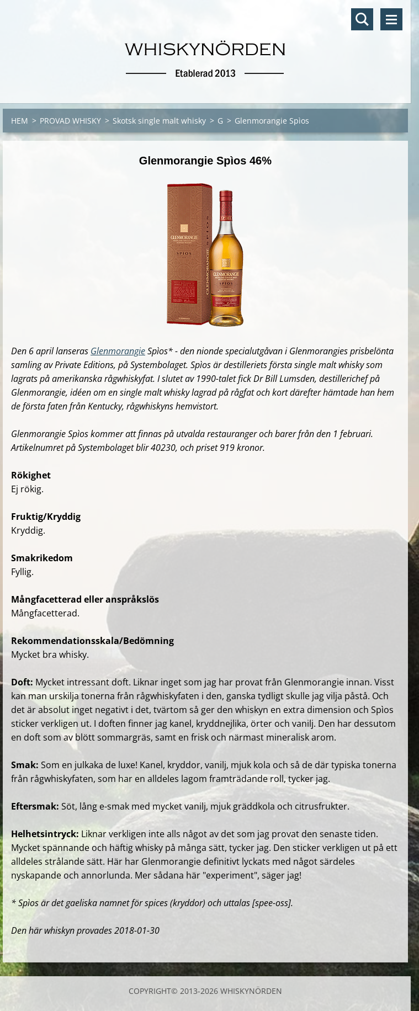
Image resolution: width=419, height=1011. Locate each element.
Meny (391, 19)
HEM (19, 120)
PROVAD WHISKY (70, 120)
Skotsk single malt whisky (159, 120)
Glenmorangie (118, 351)
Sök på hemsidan (362, 19)
